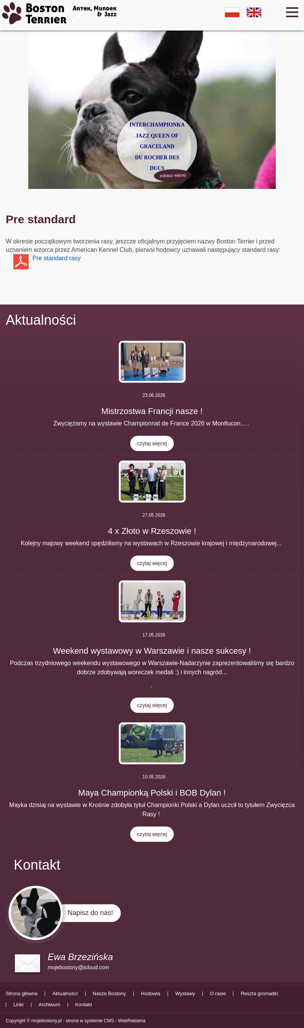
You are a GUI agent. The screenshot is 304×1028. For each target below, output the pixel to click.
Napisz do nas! (90, 913)
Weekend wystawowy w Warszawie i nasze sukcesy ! (152, 651)
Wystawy (185, 993)
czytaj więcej (152, 443)
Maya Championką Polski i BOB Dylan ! (152, 793)
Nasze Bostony (109, 993)
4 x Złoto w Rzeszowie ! (152, 531)
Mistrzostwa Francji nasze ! (151, 411)
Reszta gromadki (259, 993)
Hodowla (150, 993)
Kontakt (83, 1004)
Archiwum (49, 1004)
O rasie (218, 993)
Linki (18, 1004)
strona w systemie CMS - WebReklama (106, 1020)
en (254, 12)
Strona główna (21, 993)
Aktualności (41, 320)
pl (232, 12)
